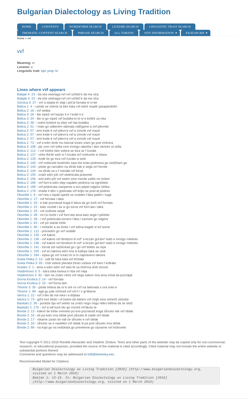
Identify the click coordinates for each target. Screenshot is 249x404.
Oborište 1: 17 (27, 199)
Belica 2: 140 (26, 163)
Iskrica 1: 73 (26, 299)
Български (195, 33)
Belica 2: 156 (26, 179)
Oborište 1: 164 (28, 255)
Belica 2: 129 (26, 158)
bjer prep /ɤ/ (49, 71)
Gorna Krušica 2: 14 (31, 279)
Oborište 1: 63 (27, 223)
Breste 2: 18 (26, 323)
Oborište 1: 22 (27, 207)
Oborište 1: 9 (26, 195)
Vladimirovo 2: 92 (29, 275)
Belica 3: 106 (26, 146)
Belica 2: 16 (25, 110)
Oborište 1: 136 (28, 239)
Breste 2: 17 (26, 319)
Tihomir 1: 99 (26, 291)
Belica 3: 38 (25, 122)
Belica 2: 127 (26, 154)
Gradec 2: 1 (25, 267)
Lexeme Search (125, 26)
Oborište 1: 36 (27, 215)
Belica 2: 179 (26, 191)
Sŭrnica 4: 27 (26, 102)
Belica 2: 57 (25, 130)
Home (26, 26)
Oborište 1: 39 (27, 219)
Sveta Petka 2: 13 (30, 259)
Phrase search (91, 33)
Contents (50, 26)
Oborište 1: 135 (28, 235)
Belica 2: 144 (26, 171)
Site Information (159, 33)
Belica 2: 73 (25, 143)
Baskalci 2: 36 (27, 303)
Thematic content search (44, 33)
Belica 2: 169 (26, 187)
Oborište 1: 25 (27, 211)
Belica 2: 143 (26, 166)
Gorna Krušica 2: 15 (31, 283)
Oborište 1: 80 (27, 227)
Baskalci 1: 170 (28, 307)
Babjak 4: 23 (26, 94)
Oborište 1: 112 (28, 231)
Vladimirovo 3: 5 (28, 271)
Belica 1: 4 (24, 106)
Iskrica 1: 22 (26, 295)
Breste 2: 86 (26, 327)
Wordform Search (85, 26)
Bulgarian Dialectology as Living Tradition (94, 11)
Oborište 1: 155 (28, 251)
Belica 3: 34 (25, 118)
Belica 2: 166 (26, 182)
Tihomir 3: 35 (26, 287)
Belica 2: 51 (25, 126)
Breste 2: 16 (26, 315)
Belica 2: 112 (26, 150)
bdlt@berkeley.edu (100, 354)
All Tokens (124, 33)
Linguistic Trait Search (170, 26)
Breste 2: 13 (26, 311)
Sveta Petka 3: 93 (30, 263)
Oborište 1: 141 (28, 247)
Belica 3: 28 (25, 114)
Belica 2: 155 (26, 174)
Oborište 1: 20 (27, 203)
